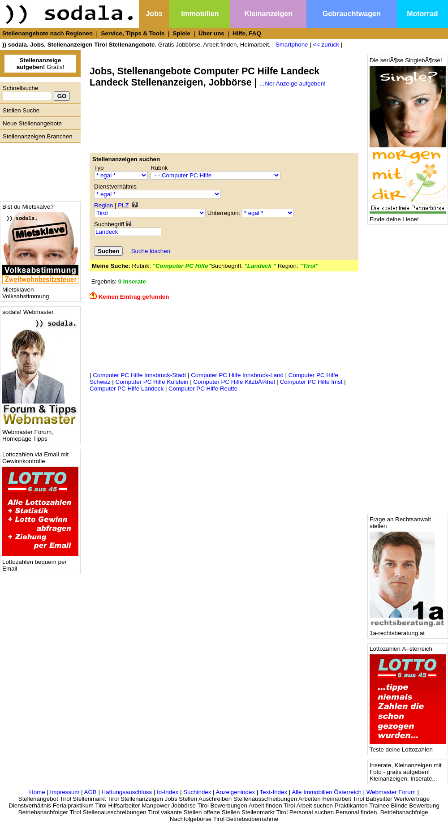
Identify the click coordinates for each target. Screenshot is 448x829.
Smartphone (292, 44)
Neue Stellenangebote (32, 123)
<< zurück (326, 44)
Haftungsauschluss (127, 792)
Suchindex (197, 792)
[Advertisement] (38, 170)
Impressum (64, 792)
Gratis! (41, 63)
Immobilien (200, 13)
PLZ (123, 205)
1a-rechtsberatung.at (408, 630)
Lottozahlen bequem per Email (40, 562)
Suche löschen (150, 251)
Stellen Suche (21, 110)
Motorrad (422, 13)
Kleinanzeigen (268, 13)
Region (103, 205)
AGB (90, 792)
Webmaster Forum (391, 792)
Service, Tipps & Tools (132, 33)
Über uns (211, 33)
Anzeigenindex (235, 792)
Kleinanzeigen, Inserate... (403, 778)
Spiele (181, 33)
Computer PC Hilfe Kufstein (152, 381)
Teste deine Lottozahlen (408, 747)
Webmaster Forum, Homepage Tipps (40, 432)
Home (37, 792)
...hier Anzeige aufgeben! (292, 83)
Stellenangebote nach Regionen (47, 33)
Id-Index (167, 792)
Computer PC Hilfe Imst (311, 381)
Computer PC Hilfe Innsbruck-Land (237, 375)
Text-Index (274, 792)
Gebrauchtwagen (352, 13)
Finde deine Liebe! (408, 216)
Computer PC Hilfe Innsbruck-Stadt (139, 375)
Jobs (154, 13)
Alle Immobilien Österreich (327, 792)
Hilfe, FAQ (247, 33)
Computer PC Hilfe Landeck (127, 388)
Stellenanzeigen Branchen (38, 136)
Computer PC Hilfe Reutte (202, 388)
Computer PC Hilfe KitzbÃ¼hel (234, 381)
